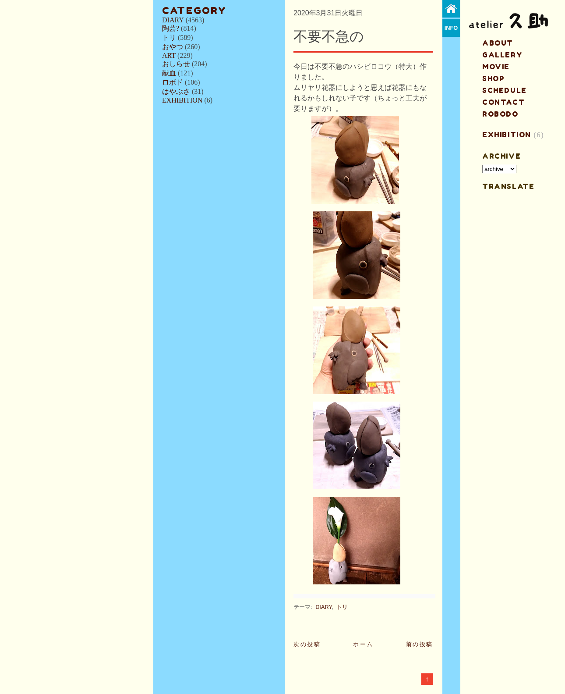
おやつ (172, 46)
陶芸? (170, 28)
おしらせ (176, 64)
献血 (169, 73)
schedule (504, 90)
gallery (502, 54)
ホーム (363, 644)
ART (169, 55)
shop (493, 78)
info (451, 28)
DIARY (173, 20)
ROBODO (500, 114)
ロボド (172, 82)
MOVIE (496, 66)
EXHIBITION (182, 100)
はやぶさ (176, 91)
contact (503, 102)
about (497, 43)
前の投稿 (419, 644)
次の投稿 (307, 644)
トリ (169, 37)
